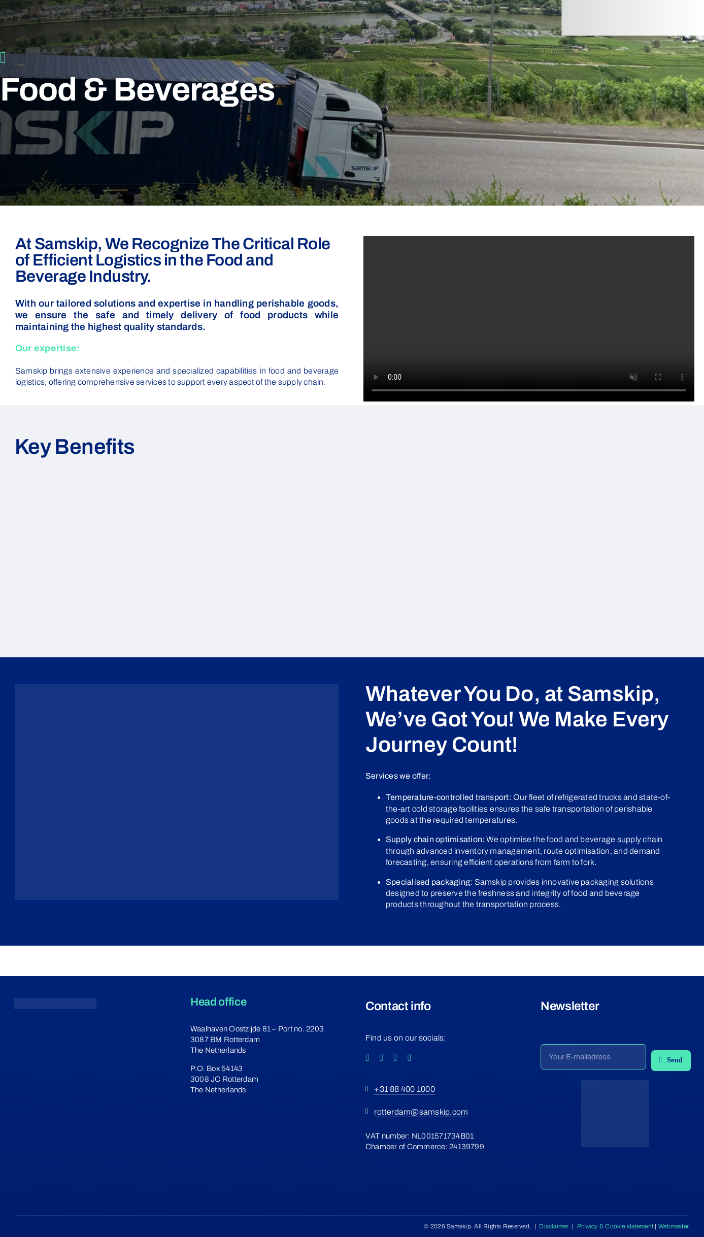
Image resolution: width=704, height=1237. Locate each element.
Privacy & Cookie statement (615, 1226)
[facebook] (367, 1057)
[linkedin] (410, 1057)
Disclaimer (553, 1226)
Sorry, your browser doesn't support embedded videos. (528, 319)
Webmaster (673, 1226)
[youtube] (395, 1057)
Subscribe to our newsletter (590, 1037)
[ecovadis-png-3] (615, 1083)
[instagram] (382, 1057)
